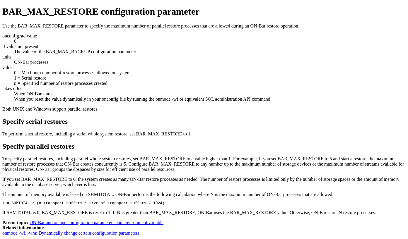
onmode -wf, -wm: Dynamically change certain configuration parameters (70, 233)
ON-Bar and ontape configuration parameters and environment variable (96, 223)
